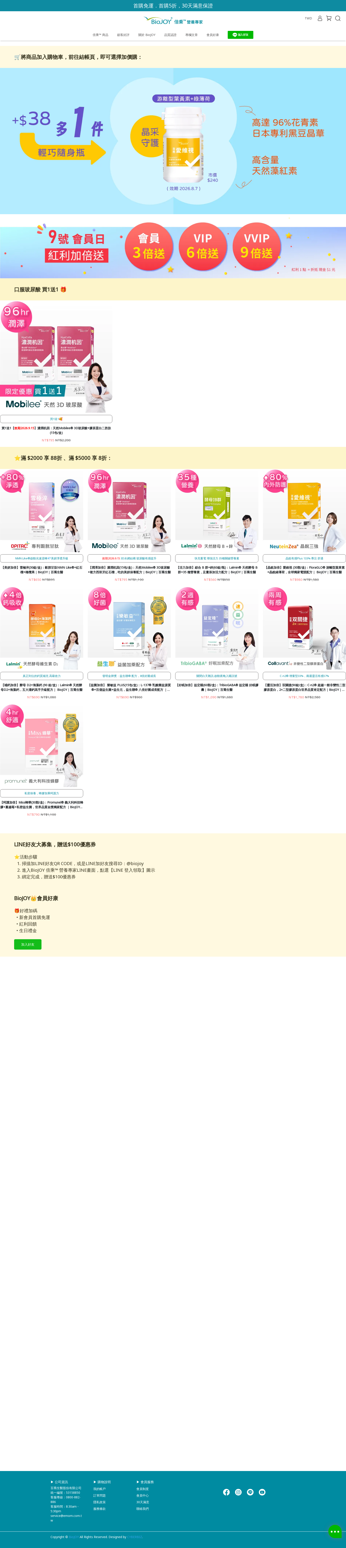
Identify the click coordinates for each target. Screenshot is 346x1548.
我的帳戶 (99, 1489)
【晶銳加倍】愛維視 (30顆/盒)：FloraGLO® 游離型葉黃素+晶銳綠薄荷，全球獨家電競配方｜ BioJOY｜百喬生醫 (304, 695)
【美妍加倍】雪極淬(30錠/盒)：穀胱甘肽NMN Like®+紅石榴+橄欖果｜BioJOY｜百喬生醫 (41, 695)
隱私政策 (99, 1502)
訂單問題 (99, 1495)
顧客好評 (123, 35)
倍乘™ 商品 (100, 35)
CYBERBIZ (134, 1537)
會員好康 (213, 35)
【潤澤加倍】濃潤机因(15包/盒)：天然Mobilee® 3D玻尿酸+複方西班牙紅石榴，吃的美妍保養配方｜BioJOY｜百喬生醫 (129, 695)
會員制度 (142, 1489)
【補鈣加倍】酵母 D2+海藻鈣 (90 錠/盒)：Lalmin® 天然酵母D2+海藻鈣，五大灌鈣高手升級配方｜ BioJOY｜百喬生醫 (42, 813)
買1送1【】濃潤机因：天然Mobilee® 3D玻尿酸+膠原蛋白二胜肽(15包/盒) (56, 556)
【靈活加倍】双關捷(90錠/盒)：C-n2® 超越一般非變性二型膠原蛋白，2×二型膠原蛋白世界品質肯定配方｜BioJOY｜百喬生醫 (304, 813)
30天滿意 (142, 1502)
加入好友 (27, 1196)
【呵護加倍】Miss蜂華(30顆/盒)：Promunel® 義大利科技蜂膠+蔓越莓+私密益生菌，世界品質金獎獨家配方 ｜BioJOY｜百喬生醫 (41, 930)
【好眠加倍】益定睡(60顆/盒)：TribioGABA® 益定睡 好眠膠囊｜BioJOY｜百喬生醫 (216, 813)
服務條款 (99, 1509)
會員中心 (142, 1495)
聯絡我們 (142, 1509)
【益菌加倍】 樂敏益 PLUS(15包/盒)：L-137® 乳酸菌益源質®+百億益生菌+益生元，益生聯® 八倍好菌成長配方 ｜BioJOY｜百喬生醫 (129, 813)
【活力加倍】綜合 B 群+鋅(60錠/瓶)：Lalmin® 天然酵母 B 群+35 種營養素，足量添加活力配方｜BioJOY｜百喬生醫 (217, 695)
